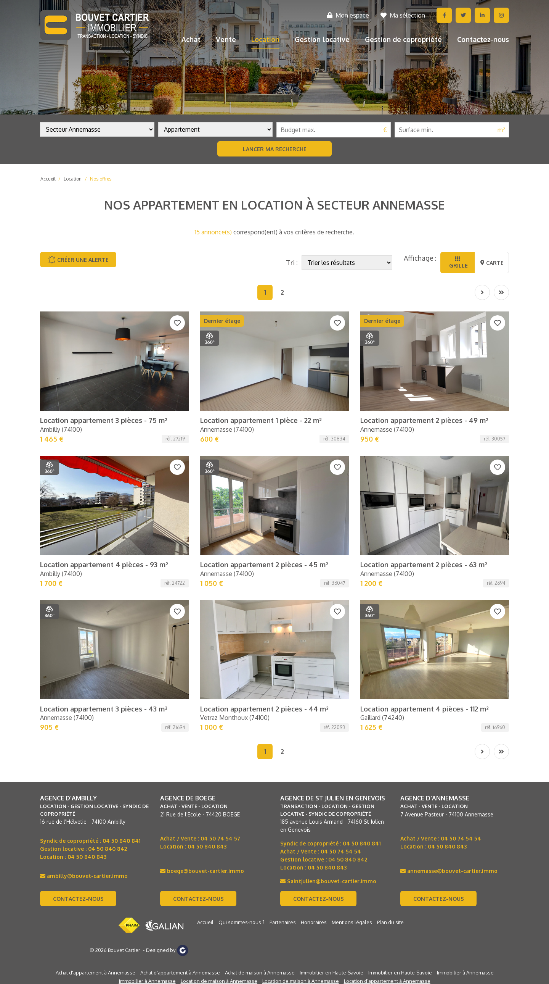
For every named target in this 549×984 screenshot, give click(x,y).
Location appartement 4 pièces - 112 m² (424, 709)
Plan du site (390, 922)
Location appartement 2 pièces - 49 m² (424, 420)
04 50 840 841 (122, 840)
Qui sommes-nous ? (241, 922)
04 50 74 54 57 (220, 838)
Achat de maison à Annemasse (260, 972)
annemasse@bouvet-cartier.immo (449, 871)
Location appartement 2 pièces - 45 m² (264, 564)
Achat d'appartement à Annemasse (95, 972)
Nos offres (100, 179)
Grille (458, 262)
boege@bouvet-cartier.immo (202, 871)
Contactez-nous (483, 39)
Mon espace (348, 15)
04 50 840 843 (86, 856)
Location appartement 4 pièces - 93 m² (104, 564)
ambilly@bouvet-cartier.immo (84, 876)
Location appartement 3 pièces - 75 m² (103, 420)
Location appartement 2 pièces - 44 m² (264, 709)
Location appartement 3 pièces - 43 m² (103, 709)
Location (265, 39)
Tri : (292, 262)
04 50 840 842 (107, 848)
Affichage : (420, 258)
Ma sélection (402, 15)
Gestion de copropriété (403, 39)
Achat (191, 39)
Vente (226, 39)
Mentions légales (352, 922)
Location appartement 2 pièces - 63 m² (423, 564)
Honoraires (314, 922)
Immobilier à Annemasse (465, 972)
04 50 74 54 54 (341, 851)
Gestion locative (322, 39)
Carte (492, 263)
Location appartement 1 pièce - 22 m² (261, 420)
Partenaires (283, 922)
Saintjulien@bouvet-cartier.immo (328, 881)
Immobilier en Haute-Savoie (331, 972)
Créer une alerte (78, 259)
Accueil (47, 179)
